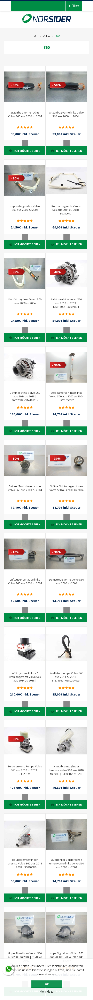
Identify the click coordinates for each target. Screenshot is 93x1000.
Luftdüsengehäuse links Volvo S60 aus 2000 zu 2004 (25, 581)
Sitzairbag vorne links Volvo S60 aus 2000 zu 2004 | (66, 114)
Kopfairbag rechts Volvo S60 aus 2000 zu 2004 (25, 208)
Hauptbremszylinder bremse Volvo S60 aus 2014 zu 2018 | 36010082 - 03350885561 (25, 865)
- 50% (14, 85)
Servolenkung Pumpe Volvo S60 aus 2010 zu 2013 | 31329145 (25, 770)
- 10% (14, 458)
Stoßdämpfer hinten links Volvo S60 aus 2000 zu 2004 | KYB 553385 (66, 396)
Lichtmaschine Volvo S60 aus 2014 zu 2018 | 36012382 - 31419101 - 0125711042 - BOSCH (25, 398)
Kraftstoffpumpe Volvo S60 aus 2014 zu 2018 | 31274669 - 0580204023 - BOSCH (66, 678)
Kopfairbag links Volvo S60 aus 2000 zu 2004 (24, 301)
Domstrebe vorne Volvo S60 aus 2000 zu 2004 (66, 581)
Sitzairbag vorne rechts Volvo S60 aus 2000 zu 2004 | (25, 116)
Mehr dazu (46, 991)
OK (47, 984)
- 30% (14, 178)
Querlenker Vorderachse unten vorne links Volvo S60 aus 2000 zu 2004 (66, 863)
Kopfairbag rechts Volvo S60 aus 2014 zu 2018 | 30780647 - (67, 209)
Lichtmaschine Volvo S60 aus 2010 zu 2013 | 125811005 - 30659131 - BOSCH (66, 304)
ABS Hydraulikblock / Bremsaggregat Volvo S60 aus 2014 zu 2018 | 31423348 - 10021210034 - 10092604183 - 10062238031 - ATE (25, 682)
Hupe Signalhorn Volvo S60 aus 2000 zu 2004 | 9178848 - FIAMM (25, 957)
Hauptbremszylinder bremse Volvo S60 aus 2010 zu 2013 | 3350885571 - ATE (66, 770)
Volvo (46, 36)
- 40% (56, 272)
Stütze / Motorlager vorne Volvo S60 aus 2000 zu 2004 (25, 488)
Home (35, 36)
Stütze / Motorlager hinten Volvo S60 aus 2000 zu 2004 (66, 488)
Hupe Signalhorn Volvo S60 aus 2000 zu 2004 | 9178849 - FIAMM (66, 957)
